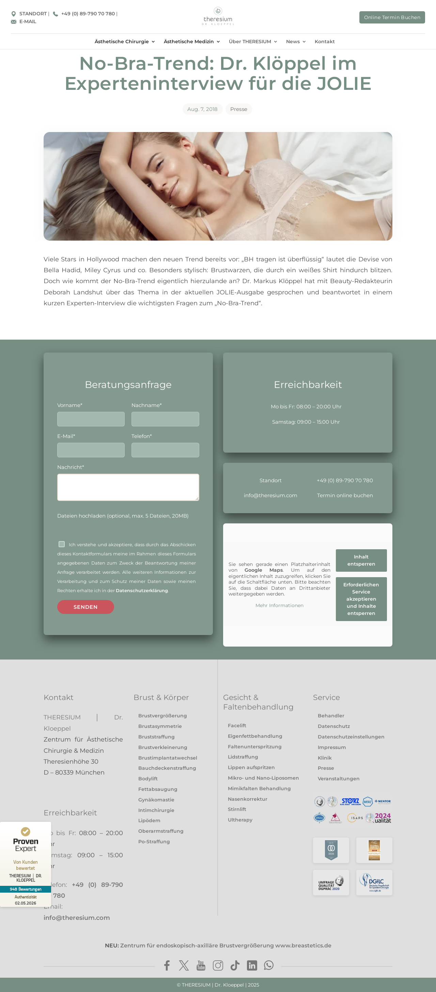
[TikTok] (235, 966)
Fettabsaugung (157, 789)
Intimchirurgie (156, 810)
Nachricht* (128, 484)
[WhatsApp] (269, 966)
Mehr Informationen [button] (279, 605)
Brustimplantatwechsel (167, 758)
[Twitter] (184, 966)
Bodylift (148, 779)
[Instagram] (218, 966)
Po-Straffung (154, 842)
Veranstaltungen (339, 779)
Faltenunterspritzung (255, 747)
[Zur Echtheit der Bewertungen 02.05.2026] (25, 900)
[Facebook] (167, 966)
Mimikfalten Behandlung (259, 788)
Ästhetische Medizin (189, 41)
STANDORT (29, 14)
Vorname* (91, 412)
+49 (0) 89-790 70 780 (84, 14)
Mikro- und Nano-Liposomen (263, 778)
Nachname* (165, 412)
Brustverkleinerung (162, 747)
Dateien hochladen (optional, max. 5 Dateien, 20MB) (123, 517)
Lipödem (149, 820)
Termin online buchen (345, 495)
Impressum (332, 747)
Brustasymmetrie (160, 726)
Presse (238, 109)
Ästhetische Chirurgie (122, 41)
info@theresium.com (270, 495)
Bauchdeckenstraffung (167, 768)
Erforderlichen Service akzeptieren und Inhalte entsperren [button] (361, 598)
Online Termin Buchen (392, 17)
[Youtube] (201, 966)
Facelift (237, 725)
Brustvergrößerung (162, 716)
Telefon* (165, 444)
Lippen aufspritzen (251, 767)
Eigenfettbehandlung (255, 736)
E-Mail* (91, 444)
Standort (271, 480)
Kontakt (325, 41)
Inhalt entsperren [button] (361, 560)
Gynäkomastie (156, 800)
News (293, 41)
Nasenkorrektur (247, 799)
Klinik (325, 758)
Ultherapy (240, 820)
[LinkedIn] (252, 966)
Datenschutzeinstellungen (351, 737)
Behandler (331, 716)
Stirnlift (237, 809)
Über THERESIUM (250, 41)
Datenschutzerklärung (142, 592)
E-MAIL (23, 21)
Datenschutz (334, 726)
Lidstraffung (243, 757)
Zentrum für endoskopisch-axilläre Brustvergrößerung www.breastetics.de (225, 945)
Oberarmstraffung (161, 831)
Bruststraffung (156, 737)
